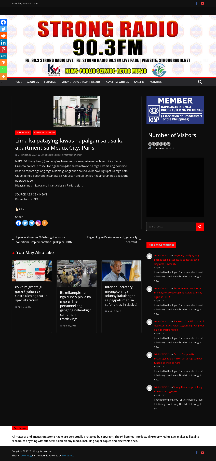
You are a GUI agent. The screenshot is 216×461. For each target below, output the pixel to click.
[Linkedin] (3, 42)
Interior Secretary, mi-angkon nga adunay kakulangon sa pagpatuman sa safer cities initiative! (121, 296)
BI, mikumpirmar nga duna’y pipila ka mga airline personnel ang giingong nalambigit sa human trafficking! (75, 305)
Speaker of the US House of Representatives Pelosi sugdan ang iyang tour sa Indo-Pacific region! (179, 325)
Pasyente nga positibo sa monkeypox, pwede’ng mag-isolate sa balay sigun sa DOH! (178, 292)
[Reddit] (3, 35)
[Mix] (3, 62)
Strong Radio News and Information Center (61, 154)
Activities (156, 81)
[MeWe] (3, 56)
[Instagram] (38, 223)
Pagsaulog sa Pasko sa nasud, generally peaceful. (114, 239)
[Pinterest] (3, 49)
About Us (33, 81)
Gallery (139, 81)
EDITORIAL (50, 81)
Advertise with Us (117, 81)
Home (18, 81)
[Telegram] (32, 223)
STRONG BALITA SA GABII (44, 132)
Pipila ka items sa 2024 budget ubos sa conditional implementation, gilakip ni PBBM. (42, 239)
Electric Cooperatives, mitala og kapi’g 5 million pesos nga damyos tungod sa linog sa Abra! (178, 358)
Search (200, 226)
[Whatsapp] (3, 69)
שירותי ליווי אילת (161, 255)
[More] (45, 223)
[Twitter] (25, 223)
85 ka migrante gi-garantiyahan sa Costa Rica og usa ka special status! (31, 293)
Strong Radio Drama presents (81, 81)
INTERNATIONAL (23, 132)
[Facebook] (18, 223)
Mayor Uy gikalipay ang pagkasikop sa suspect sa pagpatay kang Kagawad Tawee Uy (176, 260)
